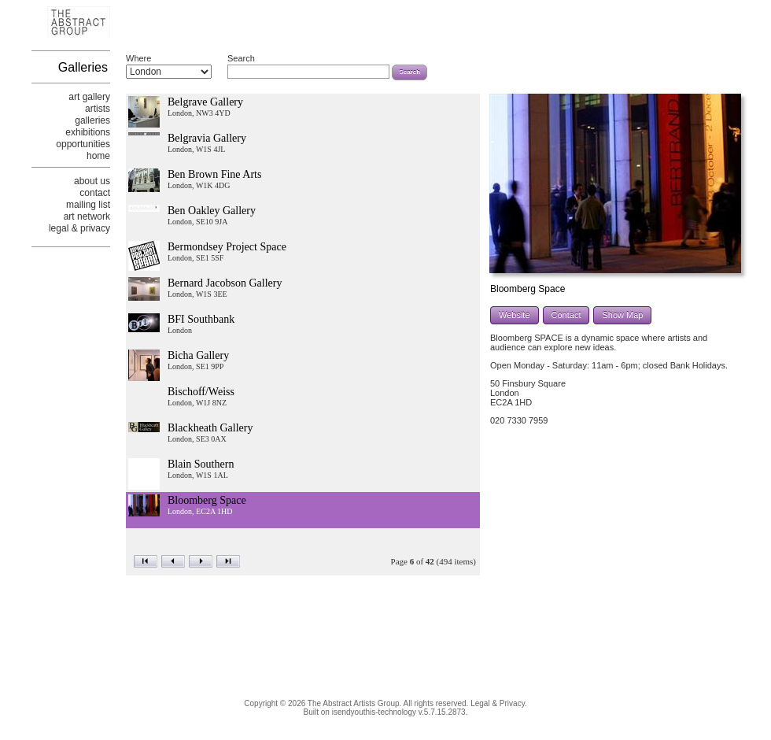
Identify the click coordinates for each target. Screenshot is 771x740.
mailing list (88, 204)
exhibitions (87, 132)
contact (94, 192)
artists (97, 108)
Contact (566, 315)
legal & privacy (79, 228)
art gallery (89, 96)
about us (92, 181)
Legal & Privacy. (498, 703)
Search (241, 58)
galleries (92, 120)
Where (138, 58)
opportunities (83, 144)
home (98, 155)
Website (514, 315)
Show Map (622, 315)
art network (87, 216)
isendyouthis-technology (374, 712)
